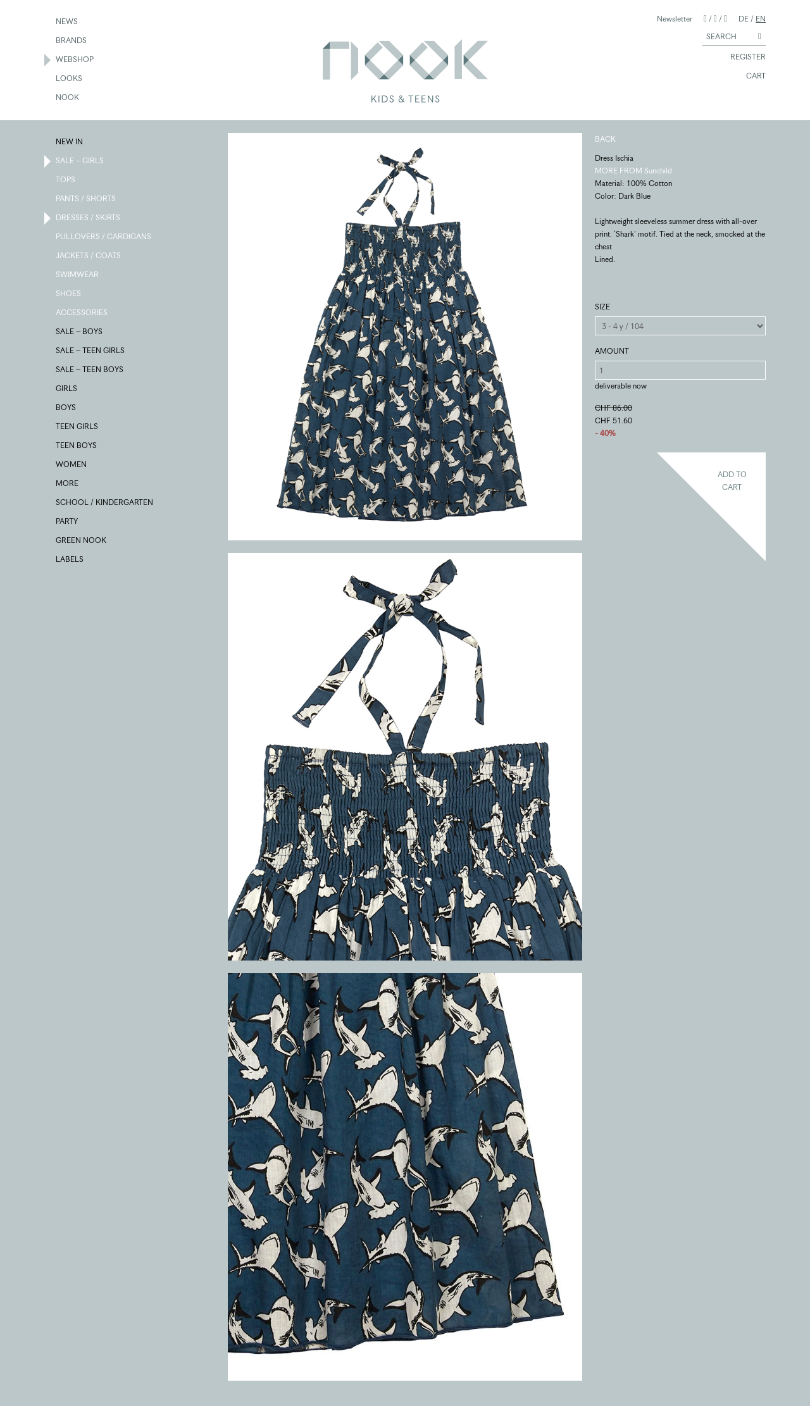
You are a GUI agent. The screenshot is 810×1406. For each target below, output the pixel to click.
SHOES (69, 294)
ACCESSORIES (82, 313)
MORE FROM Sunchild (633, 170)
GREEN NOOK (81, 541)
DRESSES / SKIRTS (88, 218)
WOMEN (72, 465)
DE (743, 18)
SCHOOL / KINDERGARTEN (105, 503)
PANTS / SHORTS (86, 199)
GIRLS (67, 389)
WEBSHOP (75, 60)
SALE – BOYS (80, 332)
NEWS (67, 22)
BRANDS (72, 41)
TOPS (66, 180)
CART (750, 76)
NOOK (68, 98)
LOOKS (69, 79)
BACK (605, 139)
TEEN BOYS (77, 446)
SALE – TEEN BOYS (90, 370)
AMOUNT (612, 351)
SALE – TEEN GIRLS (91, 351)
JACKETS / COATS (89, 256)
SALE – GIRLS (80, 161)
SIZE (602, 306)
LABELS (70, 560)
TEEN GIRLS (77, 427)
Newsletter (674, 18)
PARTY (67, 522)
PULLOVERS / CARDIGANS (104, 237)
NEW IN (70, 142)
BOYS (66, 408)
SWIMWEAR (78, 275)
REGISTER (742, 57)
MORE (67, 484)
